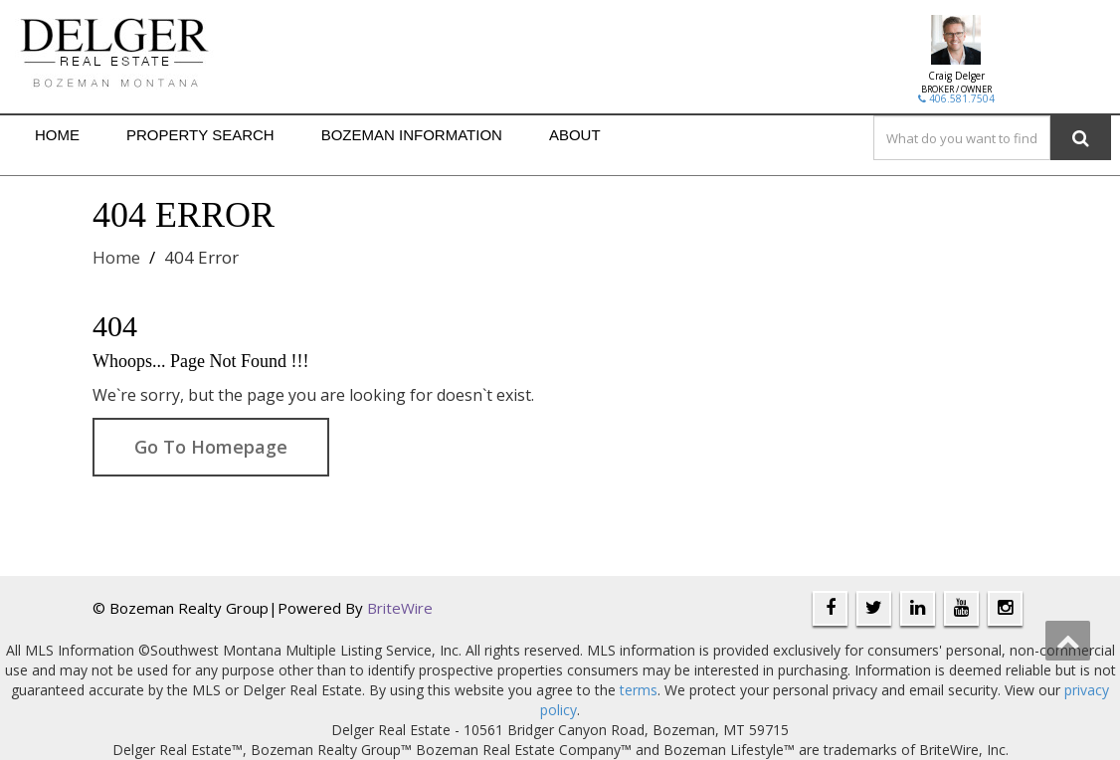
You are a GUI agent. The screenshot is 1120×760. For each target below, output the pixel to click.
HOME (57, 134)
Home (116, 257)
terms (638, 689)
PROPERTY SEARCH (200, 134)
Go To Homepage (210, 447)
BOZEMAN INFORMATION (411, 134)
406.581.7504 (956, 98)
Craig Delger (956, 76)
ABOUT (575, 134)
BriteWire (400, 608)
